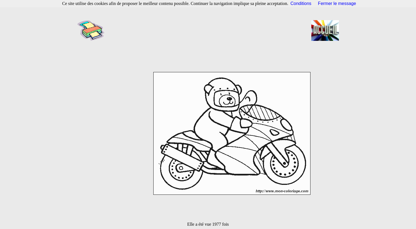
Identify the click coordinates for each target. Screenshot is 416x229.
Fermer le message (337, 3)
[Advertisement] (209, 30)
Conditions (301, 3)
